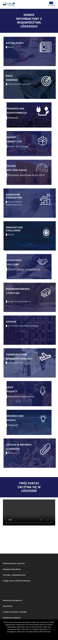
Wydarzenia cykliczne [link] (12, 618)
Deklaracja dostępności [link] (12, 600)
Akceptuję (18, 635)
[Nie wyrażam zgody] (54, 630)
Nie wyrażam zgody (35, 635)
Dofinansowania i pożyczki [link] (14, 563)
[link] (25, 4)
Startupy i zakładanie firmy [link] (14, 575)
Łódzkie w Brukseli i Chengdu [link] (15, 612)
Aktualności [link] (8, 606)
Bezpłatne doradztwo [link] (12, 569)
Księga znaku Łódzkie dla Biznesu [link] (17, 581)
